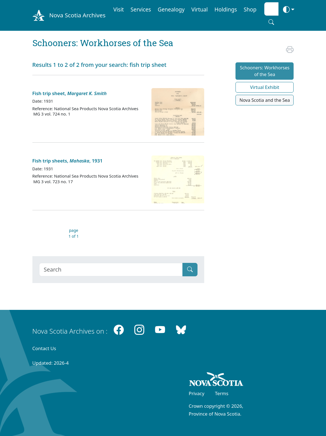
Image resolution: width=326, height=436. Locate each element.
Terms (221, 393)
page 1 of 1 (73, 233)
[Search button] (271, 22)
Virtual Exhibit (264, 87)
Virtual (199, 9)
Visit (118, 9)
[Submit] (189, 269)
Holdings (226, 9)
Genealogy (171, 9)
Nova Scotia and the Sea (264, 100)
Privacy (196, 393)
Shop (250, 9)
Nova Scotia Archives (77, 15)
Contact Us (44, 348)
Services (140, 9)
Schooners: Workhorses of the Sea (264, 71)
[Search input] (271, 9)
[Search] (111, 269)
